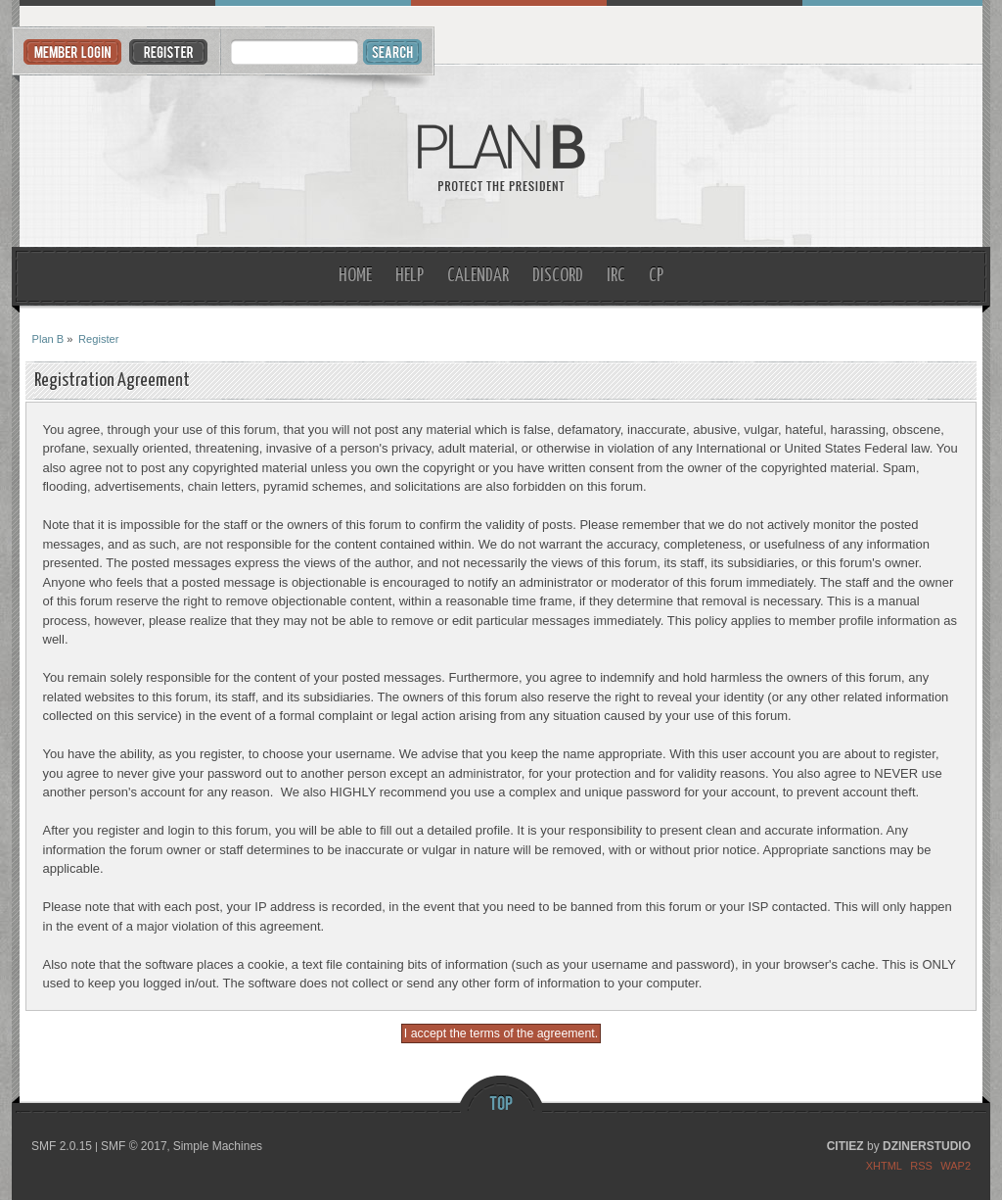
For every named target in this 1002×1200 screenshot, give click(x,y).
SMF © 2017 (134, 1146)
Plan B (501, 156)
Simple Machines (217, 1146)
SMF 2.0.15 (61, 1146)
